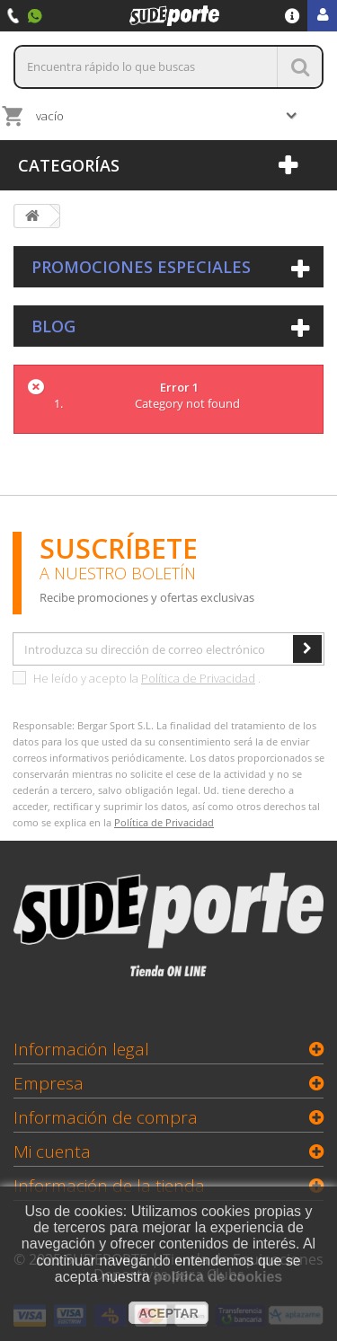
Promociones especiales (141, 267)
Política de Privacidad (198, 678)
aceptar (168, 1313)
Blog (53, 326)
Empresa (48, 1083)
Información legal (81, 1049)
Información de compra (105, 1117)
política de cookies (218, 1276)
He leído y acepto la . (137, 678)
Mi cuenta (52, 1151)
